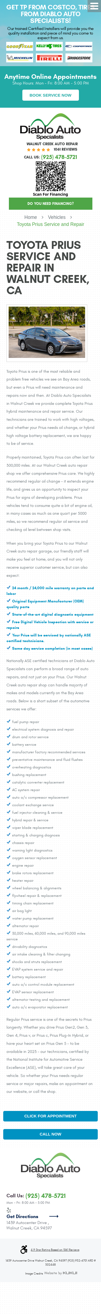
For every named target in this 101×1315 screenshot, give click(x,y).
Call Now (50, 1134)
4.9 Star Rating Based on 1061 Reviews (55, 1250)
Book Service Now (51, 95)
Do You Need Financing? (50, 203)
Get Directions (22, 1216)
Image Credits (34, 1273)
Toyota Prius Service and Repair (50, 224)
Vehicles (56, 217)
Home (31, 217)
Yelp (8, 1210)
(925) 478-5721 (46, 1195)
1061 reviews (65, 149)
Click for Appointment (50, 1116)
